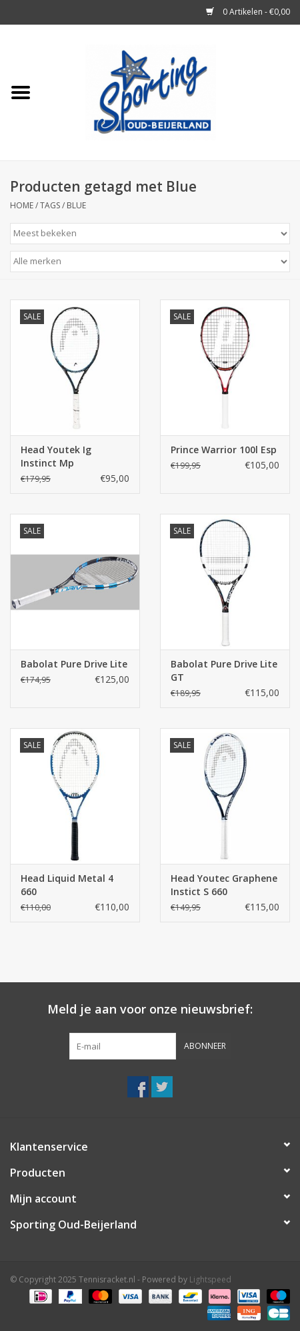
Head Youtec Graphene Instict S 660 (224, 885)
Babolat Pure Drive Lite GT (224, 670)
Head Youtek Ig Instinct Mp (56, 456)
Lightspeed (210, 1279)
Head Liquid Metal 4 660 (67, 885)
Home (21, 205)
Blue (76, 205)
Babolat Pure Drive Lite (74, 664)
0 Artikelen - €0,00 (248, 11)
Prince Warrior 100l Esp (224, 449)
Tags (50, 205)
